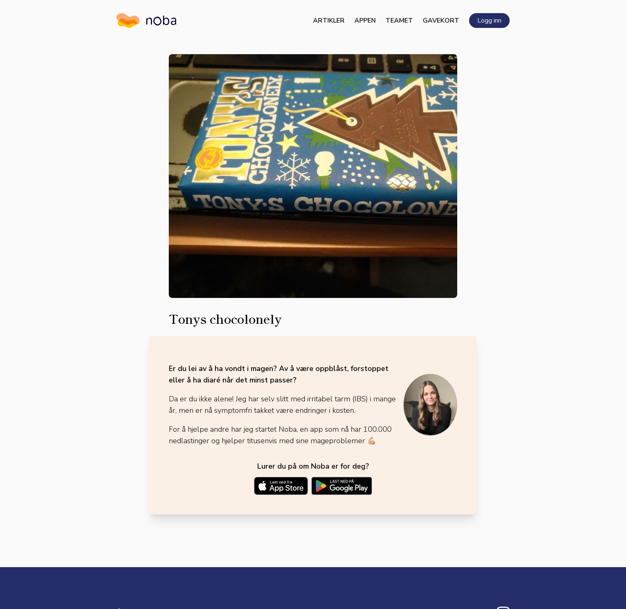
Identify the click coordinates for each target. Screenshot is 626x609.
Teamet (399, 20)
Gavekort (441, 20)
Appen (365, 20)
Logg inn (489, 20)
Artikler (329, 20)
